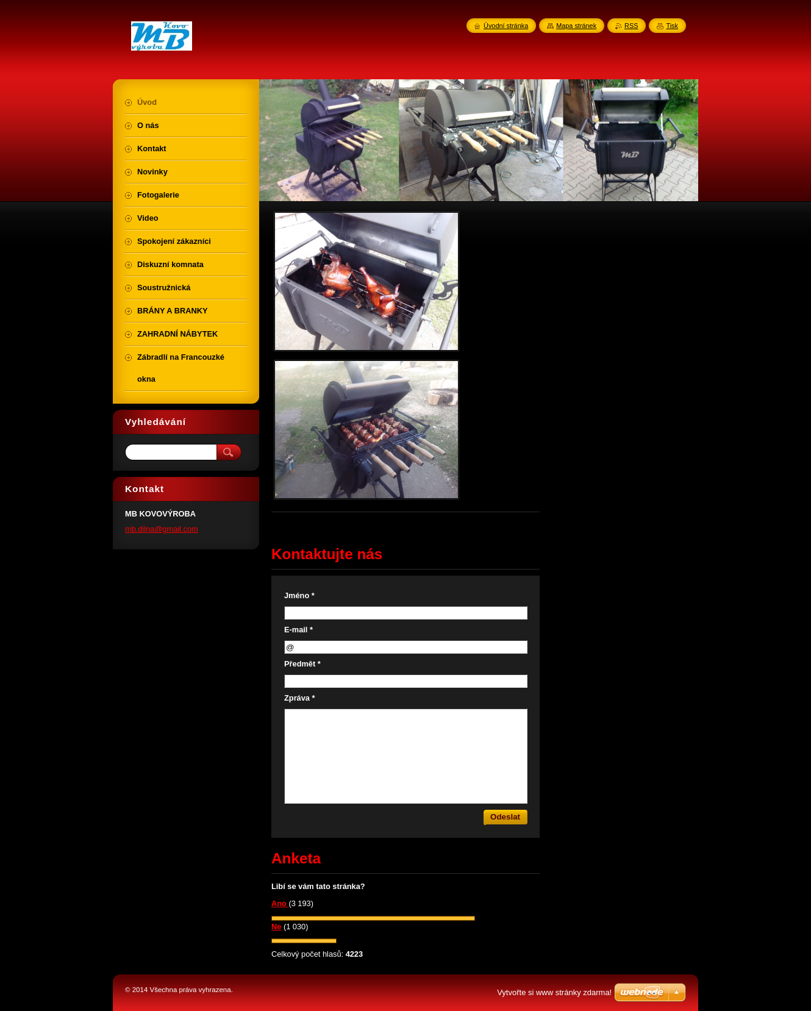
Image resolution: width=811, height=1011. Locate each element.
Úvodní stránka (506, 25)
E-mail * (298, 629)
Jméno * (299, 595)
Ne (276, 926)
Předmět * (302, 663)
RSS (631, 25)
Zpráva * (299, 697)
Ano (279, 903)
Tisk (672, 25)
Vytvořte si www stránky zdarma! (554, 992)
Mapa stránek (576, 25)
